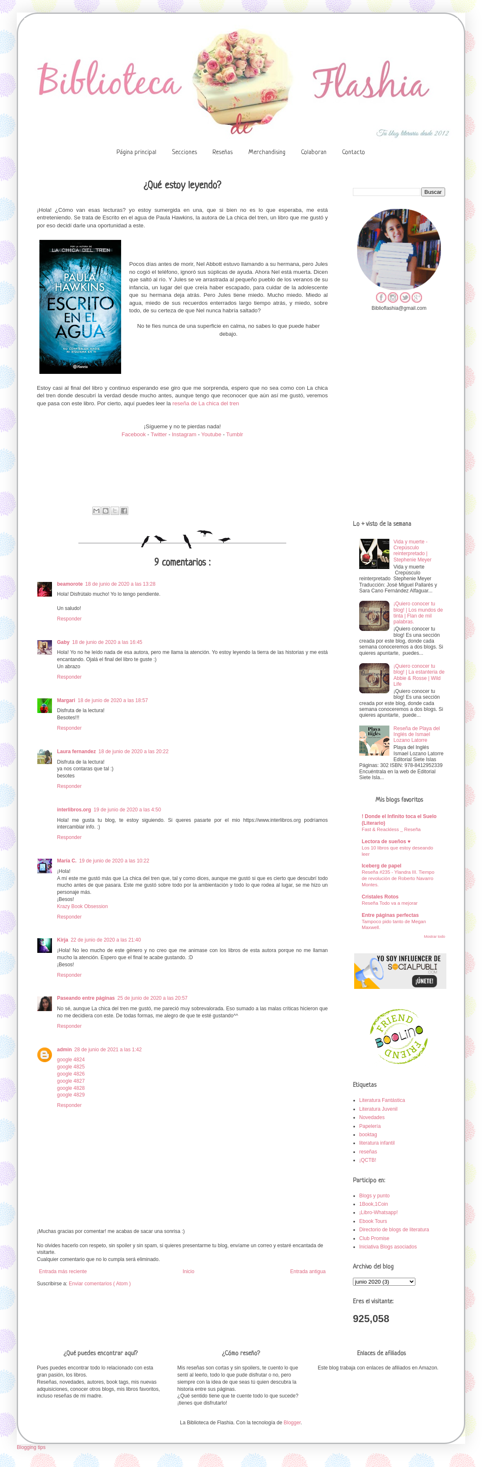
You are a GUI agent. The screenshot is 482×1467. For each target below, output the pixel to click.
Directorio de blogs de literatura (394, 1230)
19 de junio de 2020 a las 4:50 (127, 810)
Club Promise (374, 1238)
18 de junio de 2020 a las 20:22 (133, 751)
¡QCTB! (367, 1160)
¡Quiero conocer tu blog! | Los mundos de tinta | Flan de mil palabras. (418, 613)
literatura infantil (377, 1143)
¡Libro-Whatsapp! (378, 1212)
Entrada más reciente (63, 1271)
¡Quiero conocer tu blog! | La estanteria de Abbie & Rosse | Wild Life (419, 675)
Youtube (211, 434)
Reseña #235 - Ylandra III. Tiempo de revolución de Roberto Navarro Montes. (398, 878)
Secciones (184, 152)
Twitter (159, 434)
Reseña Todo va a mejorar (389, 903)
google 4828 (71, 1088)
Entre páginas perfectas (390, 915)
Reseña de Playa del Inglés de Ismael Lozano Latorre (417, 735)
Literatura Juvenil (378, 1109)
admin (64, 1050)
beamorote (70, 584)
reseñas (368, 1152)
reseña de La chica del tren (205, 403)
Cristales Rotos (380, 897)
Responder (69, 619)
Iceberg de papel (382, 866)
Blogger (292, 1423)
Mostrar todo (434, 936)
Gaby (63, 642)
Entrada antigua (308, 1271)
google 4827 (71, 1081)
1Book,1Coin (373, 1204)
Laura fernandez (76, 751)
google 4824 (71, 1060)
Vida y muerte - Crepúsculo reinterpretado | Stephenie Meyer (413, 551)
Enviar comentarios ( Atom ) (100, 1284)
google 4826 (71, 1074)
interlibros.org (74, 810)
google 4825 (71, 1067)
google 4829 (71, 1095)
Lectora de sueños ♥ (386, 841)
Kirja (62, 940)
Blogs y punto (374, 1196)
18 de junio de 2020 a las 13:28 (120, 584)
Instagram (184, 434)
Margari (66, 700)
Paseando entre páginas (86, 998)
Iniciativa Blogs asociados (388, 1247)
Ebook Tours (373, 1221)
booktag (368, 1135)
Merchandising (267, 152)
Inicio (188, 1271)
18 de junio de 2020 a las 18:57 (113, 700)
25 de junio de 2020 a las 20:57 (152, 998)
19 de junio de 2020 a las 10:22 (114, 861)
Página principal (136, 152)
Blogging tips (31, 1447)
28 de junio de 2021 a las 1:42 (108, 1050)
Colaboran (314, 152)
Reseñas (222, 152)
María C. (67, 861)
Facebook (134, 434)
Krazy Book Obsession (82, 906)
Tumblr (234, 434)
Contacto (353, 152)
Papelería (370, 1126)
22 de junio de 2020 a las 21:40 (106, 940)
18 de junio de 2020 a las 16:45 (107, 642)
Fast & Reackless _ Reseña (391, 829)
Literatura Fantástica (382, 1100)
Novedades (372, 1117)
